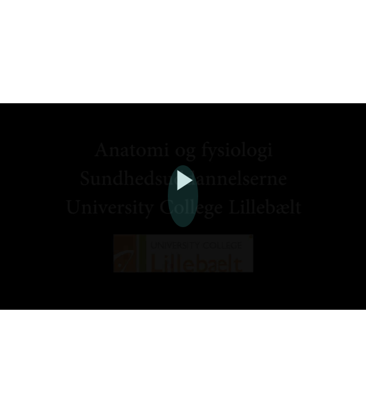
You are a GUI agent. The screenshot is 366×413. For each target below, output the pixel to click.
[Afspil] (183, 193)
